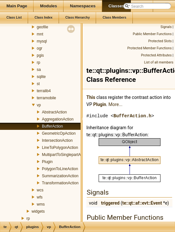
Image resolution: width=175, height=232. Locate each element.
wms (41, 204)
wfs (40, 197)
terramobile (46, 98)
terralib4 (44, 91)
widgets (38, 211)
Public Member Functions (152, 34)
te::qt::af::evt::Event (142, 203)
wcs (40, 190)
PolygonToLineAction (60, 169)
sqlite (41, 76)
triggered (110, 203)
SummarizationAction (60, 176)
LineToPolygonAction (60, 147)
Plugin (47, 162)
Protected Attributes (156, 55)
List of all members (158, 62)
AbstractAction (54, 112)
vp (39, 105)
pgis (40, 55)
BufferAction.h (132, 116)
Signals (166, 27)
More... (115, 104)
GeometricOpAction (59, 133)
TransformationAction (60, 183)
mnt (40, 34)
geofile (42, 27)
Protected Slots (160, 41)
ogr (39, 48)
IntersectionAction (57, 140)
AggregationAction (57, 119)
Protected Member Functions (149, 48)
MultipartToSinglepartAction (65, 154)
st (38, 84)
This (90, 97)
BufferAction (52, 126)
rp (38, 62)
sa (39, 69)
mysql (42, 41)
